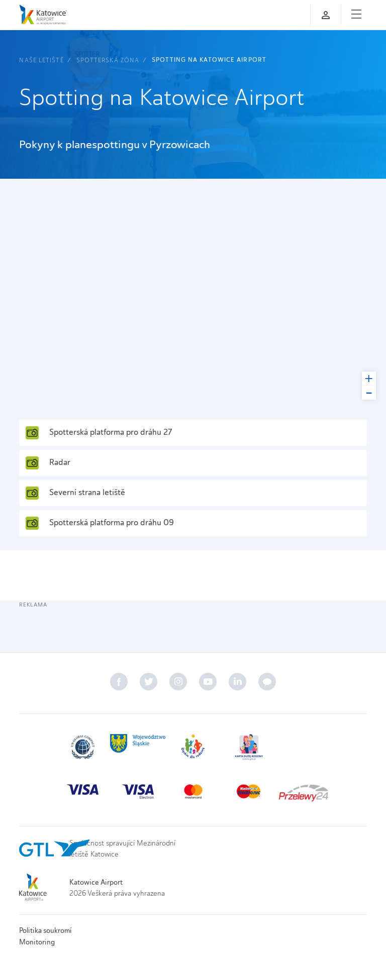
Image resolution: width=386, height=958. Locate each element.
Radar (47, 463)
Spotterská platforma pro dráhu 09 (99, 523)
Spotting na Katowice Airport (209, 60)
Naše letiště (41, 60)
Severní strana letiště (75, 493)
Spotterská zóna (108, 60)
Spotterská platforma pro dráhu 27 (98, 433)
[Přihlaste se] (326, 15)
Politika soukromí (45, 930)
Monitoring (37, 941)
